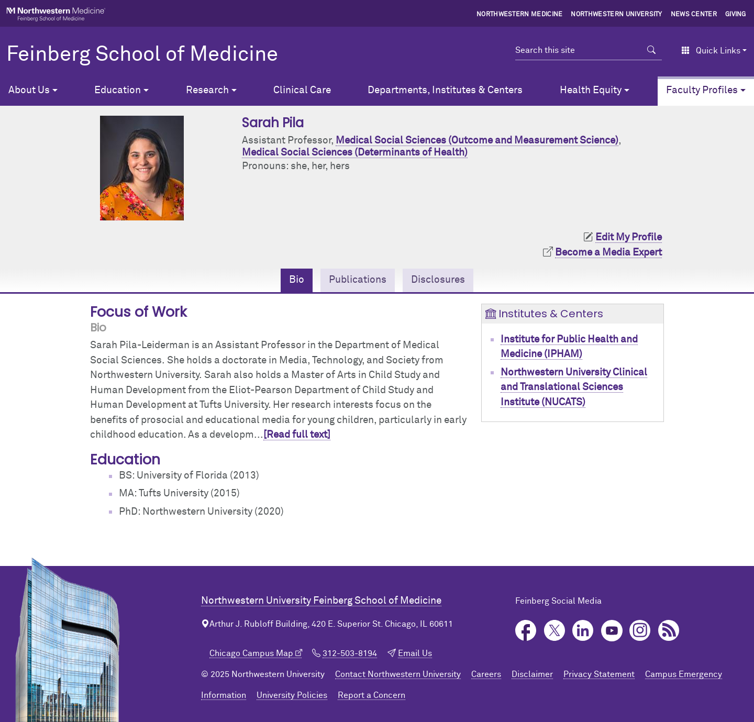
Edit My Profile (628, 237)
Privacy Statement (599, 674)
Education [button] (117, 90)
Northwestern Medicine (519, 15)
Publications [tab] (357, 280)
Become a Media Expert (608, 253)
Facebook (526, 630)
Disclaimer (532, 674)
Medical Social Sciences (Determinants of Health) (355, 153)
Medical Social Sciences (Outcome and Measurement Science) (477, 141)
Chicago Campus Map (251, 653)
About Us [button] (29, 90)
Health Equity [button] (591, 90)
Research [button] (207, 90)
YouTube (612, 630)
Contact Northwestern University (398, 674)
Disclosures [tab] (438, 280)
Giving (735, 15)
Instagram (640, 630)
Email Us (415, 653)
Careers (486, 674)
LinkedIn (583, 630)
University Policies (292, 695)
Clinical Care (302, 90)
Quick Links (710, 51)
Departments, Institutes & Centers (445, 90)
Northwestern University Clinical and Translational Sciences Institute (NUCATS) (574, 387)
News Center (694, 15)
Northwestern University (616, 15)
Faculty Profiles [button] (702, 90)
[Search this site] (578, 50)
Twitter (555, 630)
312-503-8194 (350, 653)
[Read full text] (296, 435)
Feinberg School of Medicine (142, 55)
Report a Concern (371, 695)
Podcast (669, 630)
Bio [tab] (296, 280)
